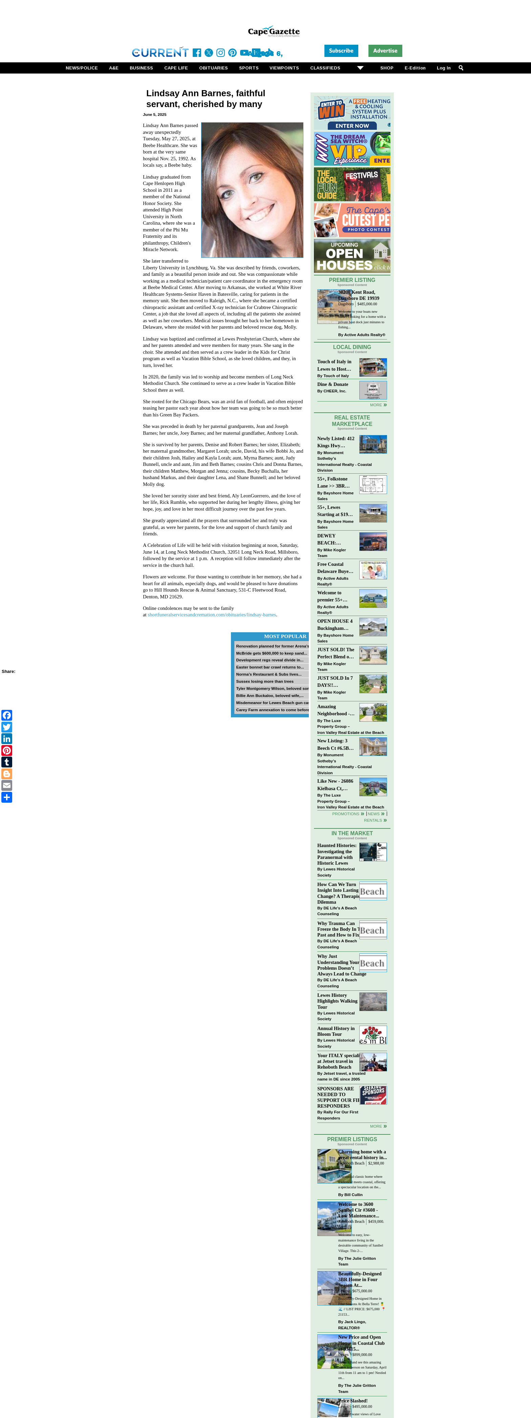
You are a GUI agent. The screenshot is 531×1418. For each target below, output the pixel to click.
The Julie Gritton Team (357, 1261)
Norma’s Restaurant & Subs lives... (268, 674)
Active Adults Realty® (364, 334)
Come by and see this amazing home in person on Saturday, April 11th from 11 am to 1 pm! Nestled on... (362, 1370)
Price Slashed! (353, 1400)
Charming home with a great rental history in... (362, 1154)
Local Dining (352, 347)
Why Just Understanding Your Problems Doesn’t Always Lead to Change (341, 964)
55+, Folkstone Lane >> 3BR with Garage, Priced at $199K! (334, 483)
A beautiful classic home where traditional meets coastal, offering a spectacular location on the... (361, 1182)
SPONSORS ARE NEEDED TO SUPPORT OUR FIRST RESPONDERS (342, 1097)
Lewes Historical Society (336, 872)
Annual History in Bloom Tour (336, 1031)
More (376, 405)
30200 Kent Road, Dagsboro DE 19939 (358, 295)
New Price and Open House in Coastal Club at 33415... (361, 1342)
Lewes (343, 1291)
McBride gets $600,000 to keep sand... (271, 653)
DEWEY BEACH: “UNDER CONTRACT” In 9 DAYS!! (335, 540)
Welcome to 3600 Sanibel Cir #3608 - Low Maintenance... (358, 1209)
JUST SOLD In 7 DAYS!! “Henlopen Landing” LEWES (335, 682)
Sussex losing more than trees (265, 681)
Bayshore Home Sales (335, 496)
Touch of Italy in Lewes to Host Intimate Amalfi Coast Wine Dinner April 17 (334, 366)
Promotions (345, 813)
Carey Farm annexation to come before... (274, 709)
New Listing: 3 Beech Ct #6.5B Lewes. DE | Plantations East (334, 745)
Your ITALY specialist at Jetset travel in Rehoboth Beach (340, 1061)
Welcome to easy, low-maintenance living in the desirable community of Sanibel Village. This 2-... (360, 1243)
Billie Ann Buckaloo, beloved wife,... (269, 695)
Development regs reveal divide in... (269, 660)
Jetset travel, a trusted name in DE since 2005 (341, 1076)
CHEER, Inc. (334, 391)
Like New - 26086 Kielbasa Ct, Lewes (335, 785)
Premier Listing (352, 280)
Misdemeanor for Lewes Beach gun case (274, 702)
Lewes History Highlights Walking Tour (337, 1000)
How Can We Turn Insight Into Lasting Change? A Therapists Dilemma (340, 893)
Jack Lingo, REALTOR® (352, 1324)
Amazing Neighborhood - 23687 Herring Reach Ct (333, 711)
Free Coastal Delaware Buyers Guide (335, 568)
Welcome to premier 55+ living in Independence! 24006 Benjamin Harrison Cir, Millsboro (334, 597)
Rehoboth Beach (351, 1163)
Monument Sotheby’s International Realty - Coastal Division (344, 461)
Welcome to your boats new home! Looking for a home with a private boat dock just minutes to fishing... (362, 319)
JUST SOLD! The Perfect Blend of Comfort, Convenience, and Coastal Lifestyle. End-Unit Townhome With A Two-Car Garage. (335, 654)
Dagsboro (346, 304)
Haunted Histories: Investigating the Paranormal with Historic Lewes (337, 854)
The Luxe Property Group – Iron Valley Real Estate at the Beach (350, 726)
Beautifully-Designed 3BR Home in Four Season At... (360, 1279)
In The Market (352, 833)
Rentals (373, 820)
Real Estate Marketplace (352, 421)
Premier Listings (352, 1139)
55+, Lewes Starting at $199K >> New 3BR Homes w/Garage (335, 511)
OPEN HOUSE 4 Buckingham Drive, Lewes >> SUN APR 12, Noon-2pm (335, 625)
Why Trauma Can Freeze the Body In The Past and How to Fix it (341, 929)
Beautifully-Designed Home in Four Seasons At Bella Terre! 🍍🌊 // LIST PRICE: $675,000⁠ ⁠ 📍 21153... (362, 1306)
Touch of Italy (336, 375)
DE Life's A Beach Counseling (337, 911)
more (376, 1126)
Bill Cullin (353, 1194)
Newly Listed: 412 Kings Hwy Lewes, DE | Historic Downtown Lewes (336, 443)
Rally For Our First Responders (337, 1115)
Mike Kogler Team (331, 553)
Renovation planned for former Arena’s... (274, 646)
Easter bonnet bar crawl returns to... (270, 667)
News (374, 813)
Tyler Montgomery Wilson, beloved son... (274, 688)
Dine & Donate (332, 384)
